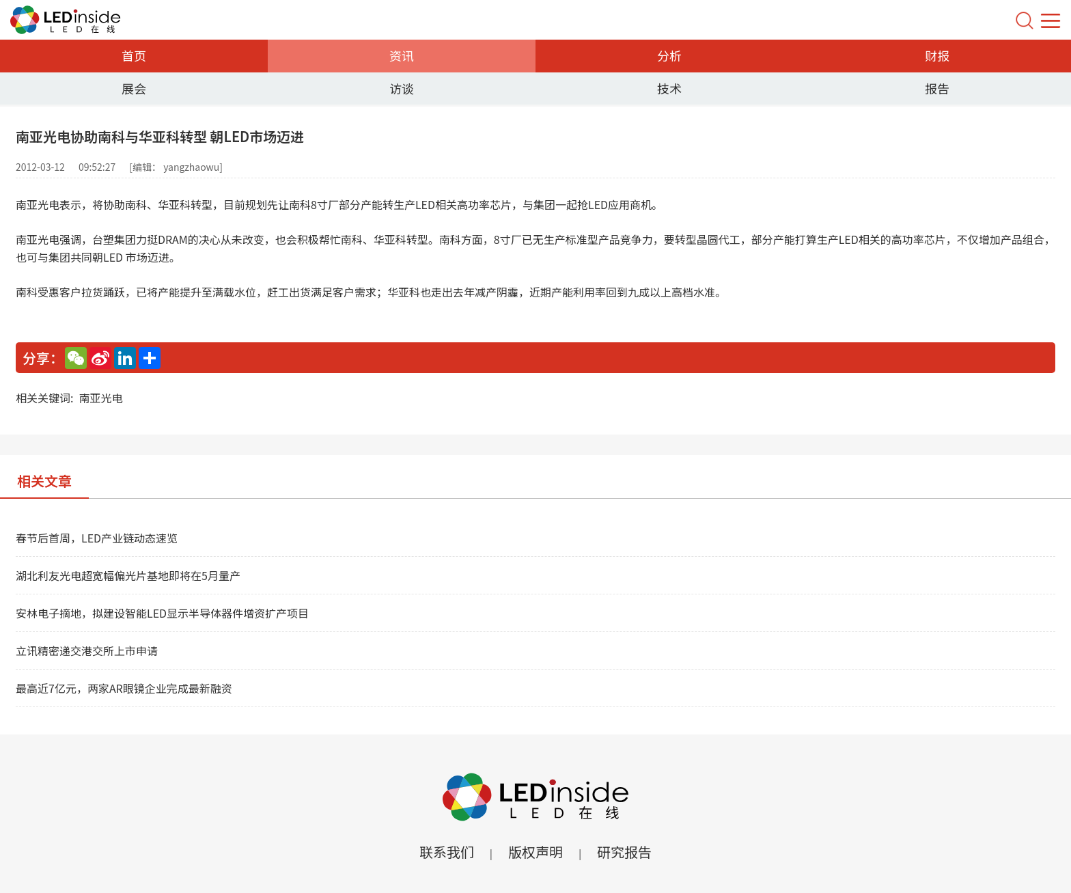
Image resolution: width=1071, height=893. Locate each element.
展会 (134, 88)
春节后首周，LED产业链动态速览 (97, 538)
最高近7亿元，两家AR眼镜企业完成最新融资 (124, 688)
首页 (134, 55)
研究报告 (624, 852)
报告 (937, 88)
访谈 (401, 88)
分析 (669, 55)
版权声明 (535, 852)
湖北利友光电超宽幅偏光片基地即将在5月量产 (128, 575)
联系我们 (446, 852)
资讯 (401, 55)
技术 (669, 88)
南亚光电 (100, 397)
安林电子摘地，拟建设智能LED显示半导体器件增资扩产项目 (162, 613)
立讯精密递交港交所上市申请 (87, 650)
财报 (937, 55)
